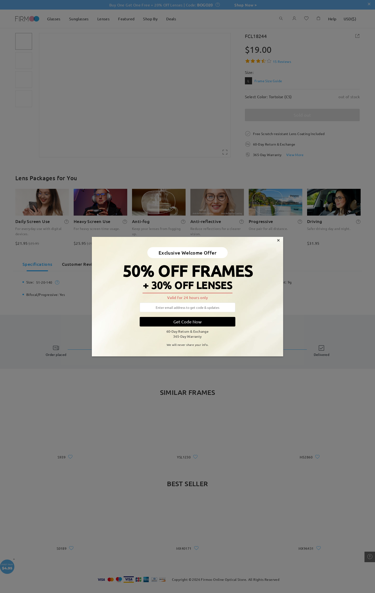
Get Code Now (187, 321)
